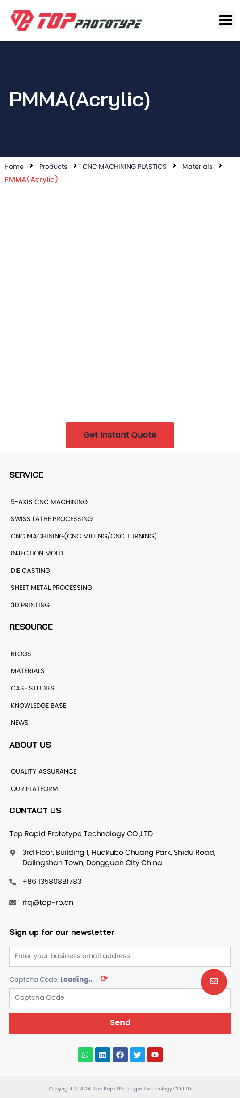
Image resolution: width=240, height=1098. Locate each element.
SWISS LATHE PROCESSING (52, 519)
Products (53, 167)
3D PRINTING (30, 605)
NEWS (20, 723)
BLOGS (21, 654)
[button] (120, 435)
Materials (197, 167)
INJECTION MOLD (37, 554)
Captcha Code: (58, 979)
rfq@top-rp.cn (47, 903)
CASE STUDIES (33, 688)
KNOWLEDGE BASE (38, 706)
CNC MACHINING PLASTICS (125, 167)
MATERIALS (28, 671)
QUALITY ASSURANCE (43, 772)
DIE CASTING (30, 571)
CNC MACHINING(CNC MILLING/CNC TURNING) (84, 537)
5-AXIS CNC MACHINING (49, 502)
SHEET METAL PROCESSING (51, 588)
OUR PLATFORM (34, 789)
